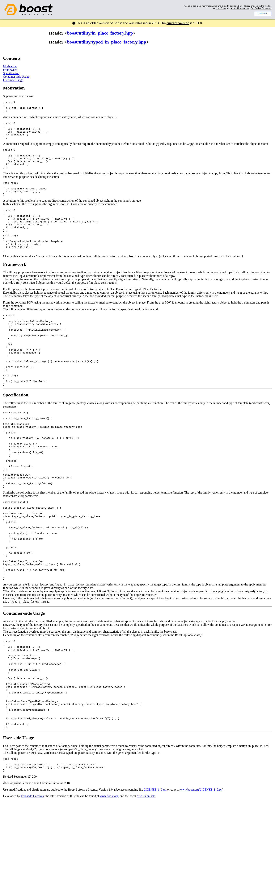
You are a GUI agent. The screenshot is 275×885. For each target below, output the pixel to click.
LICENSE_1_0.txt (155, 873)
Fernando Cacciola (32, 880)
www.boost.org (109, 880)
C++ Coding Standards (261, 8)
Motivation (10, 66)
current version (178, 23)
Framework (10, 69)
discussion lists (146, 880)
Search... (263, 13)
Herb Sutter (221, 8)
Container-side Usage (16, 76)
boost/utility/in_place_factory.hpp (100, 33)
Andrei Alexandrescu (240, 8)
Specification (11, 73)
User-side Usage (13, 80)
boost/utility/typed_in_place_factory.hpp (106, 41)
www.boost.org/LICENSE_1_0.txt (201, 873)
